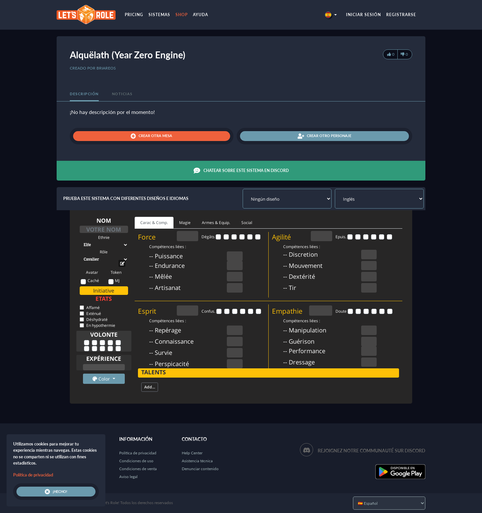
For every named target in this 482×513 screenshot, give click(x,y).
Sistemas (159, 14)
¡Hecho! (56, 491)
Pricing (134, 14)
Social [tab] (246, 222)
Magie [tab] (185, 222)
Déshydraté (97, 319)
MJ (117, 280)
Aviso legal (128, 476)
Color (102, 379)
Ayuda (200, 14)
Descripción (84, 94)
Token (116, 272)
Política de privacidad (137, 452)
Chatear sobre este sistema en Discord (241, 170)
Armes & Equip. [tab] (216, 222)
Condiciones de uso (136, 460)
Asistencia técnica (197, 460)
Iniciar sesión (363, 14)
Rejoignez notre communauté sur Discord (371, 450)
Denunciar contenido (200, 468)
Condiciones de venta (138, 468)
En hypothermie (100, 325)
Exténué (93, 313)
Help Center (192, 452)
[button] (331, 15)
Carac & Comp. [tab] (154, 222)
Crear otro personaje (324, 136)
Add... (149, 387)
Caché (93, 280)
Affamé (93, 307)
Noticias (122, 94)
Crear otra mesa (151, 136)
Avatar (92, 272)
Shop (181, 14)
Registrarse (401, 14)
